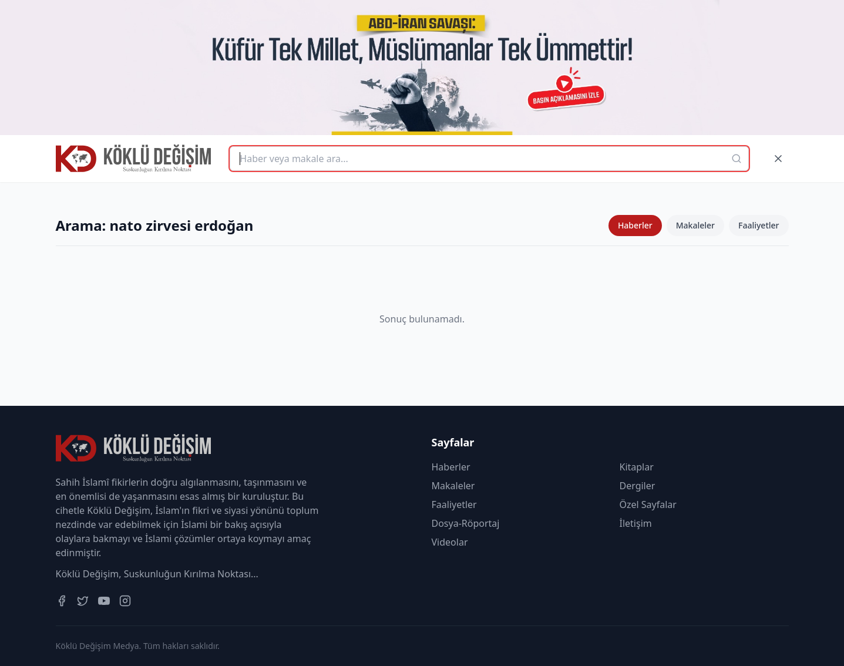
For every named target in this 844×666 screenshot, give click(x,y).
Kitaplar (637, 466)
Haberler (635, 225)
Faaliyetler (758, 225)
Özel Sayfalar (648, 504)
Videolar (450, 542)
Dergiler (637, 485)
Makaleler (695, 225)
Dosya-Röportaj (466, 523)
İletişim (636, 523)
